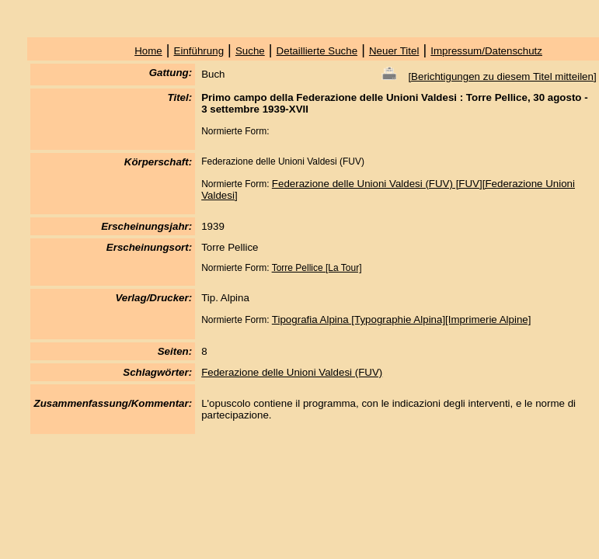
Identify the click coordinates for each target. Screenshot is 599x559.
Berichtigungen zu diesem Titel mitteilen (502, 76)
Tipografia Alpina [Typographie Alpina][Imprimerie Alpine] (401, 319)
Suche (250, 51)
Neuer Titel (394, 51)
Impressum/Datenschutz (486, 51)
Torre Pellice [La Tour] (317, 267)
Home (148, 51)
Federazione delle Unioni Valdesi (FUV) (291, 372)
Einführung (199, 51)
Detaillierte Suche (317, 51)
